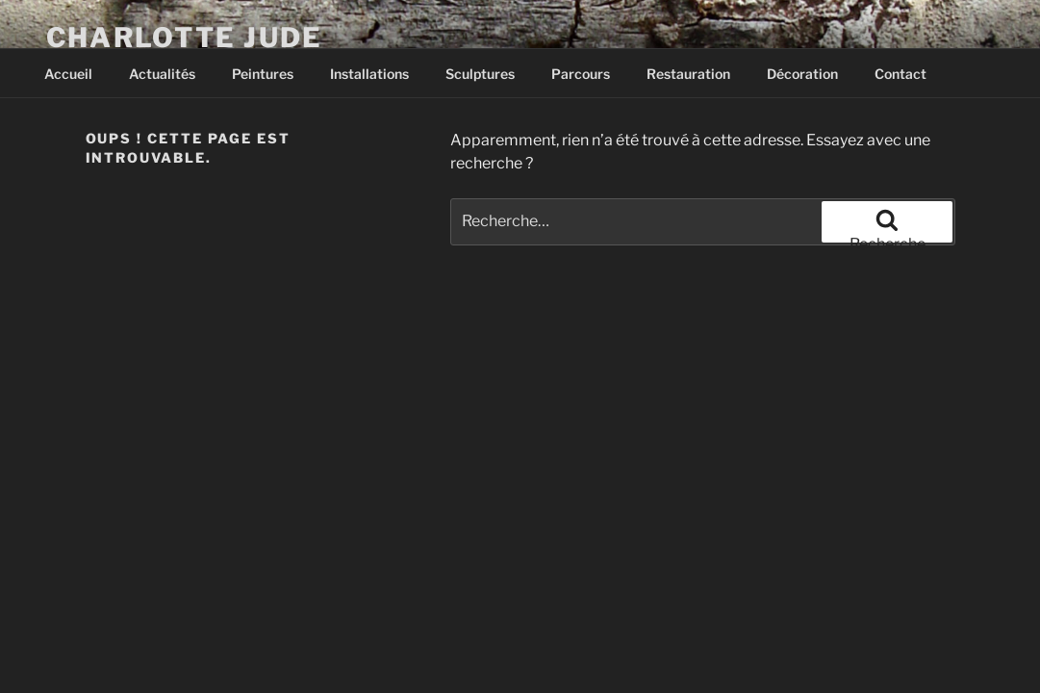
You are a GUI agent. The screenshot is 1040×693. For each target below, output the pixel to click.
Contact (900, 73)
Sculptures (480, 73)
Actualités (162, 73)
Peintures (262, 73)
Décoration (802, 73)
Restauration (688, 73)
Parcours (580, 73)
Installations (369, 73)
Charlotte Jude (184, 37)
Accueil (68, 73)
